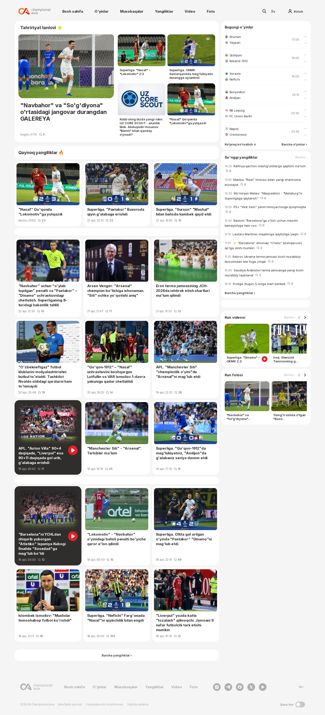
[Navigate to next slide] (305, 318)
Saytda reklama (138, 704)
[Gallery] (266, 344)
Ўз (273, 11)
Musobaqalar (132, 11)
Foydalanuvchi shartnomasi (104, 704)
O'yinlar (102, 11)
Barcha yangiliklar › (240, 293)
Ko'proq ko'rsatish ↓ (240, 144)
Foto (211, 11)
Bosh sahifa (72, 11)
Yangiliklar (164, 11)
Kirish (295, 11)
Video (190, 11)
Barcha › (301, 157)
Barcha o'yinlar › (294, 144)
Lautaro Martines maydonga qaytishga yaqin (265, 234)
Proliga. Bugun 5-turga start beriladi (259, 284)
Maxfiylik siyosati (70, 704)
